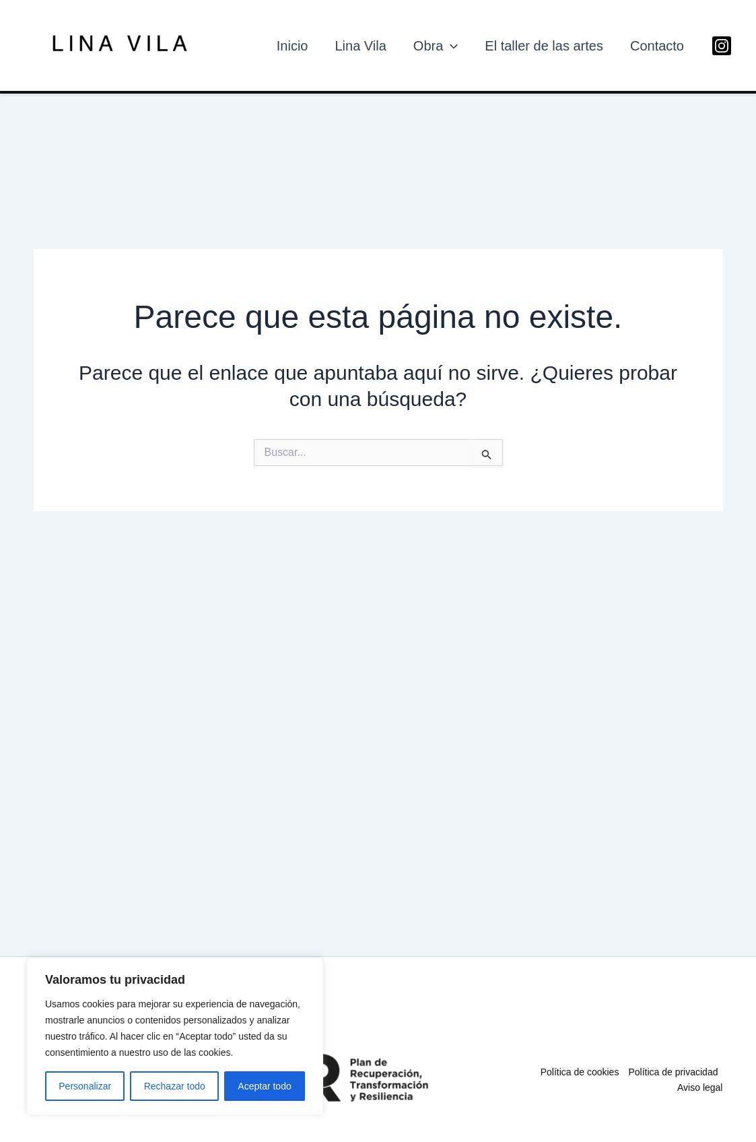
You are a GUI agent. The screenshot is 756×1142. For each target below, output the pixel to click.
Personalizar (85, 1086)
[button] (450, 46)
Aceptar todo (264, 1086)
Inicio (292, 45)
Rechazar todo (174, 1086)
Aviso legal (699, 1087)
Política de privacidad (673, 1072)
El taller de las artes (544, 45)
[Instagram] (721, 46)
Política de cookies (580, 1072)
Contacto (657, 45)
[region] (175, 1036)
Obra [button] (435, 46)
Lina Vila (360, 45)
